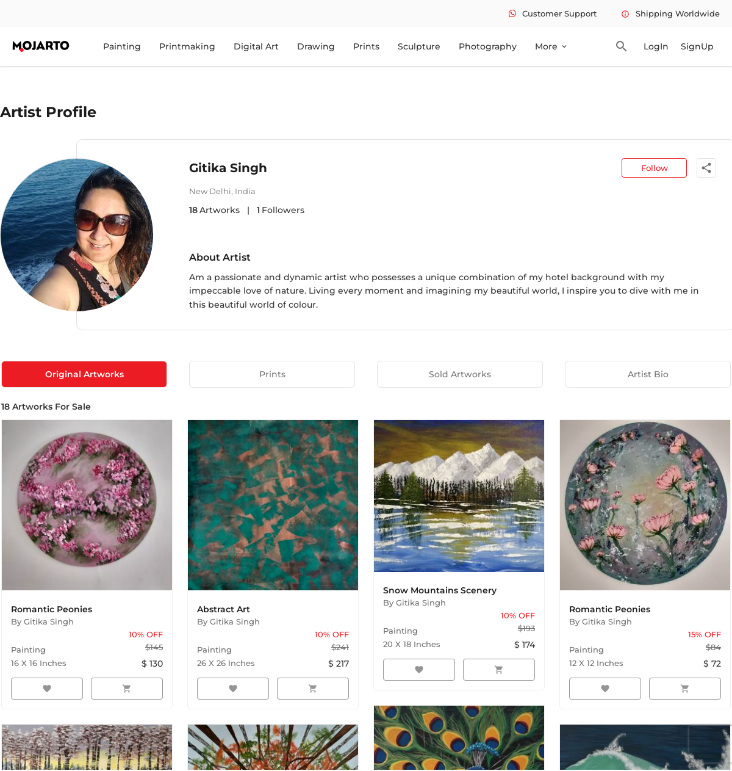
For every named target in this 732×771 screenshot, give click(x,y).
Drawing (316, 46)
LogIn (656, 46)
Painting (122, 46)
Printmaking (187, 46)
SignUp (697, 46)
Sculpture (419, 46)
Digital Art (256, 46)
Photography (488, 46)
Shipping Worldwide (670, 13)
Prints (366, 46)
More (552, 46)
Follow (654, 168)
